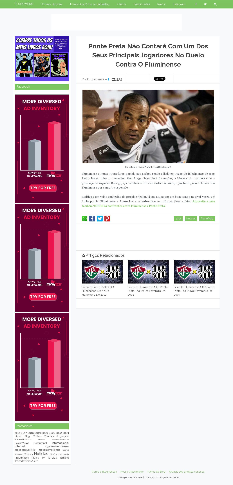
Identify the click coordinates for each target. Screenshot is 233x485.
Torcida (52, 457)
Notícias (191, 218)
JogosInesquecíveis (25, 449)
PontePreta (207, 218)
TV (43, 457)
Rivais (35, 457)
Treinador (20, 461)
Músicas (28, 454)
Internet (20, 446)
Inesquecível (40, 443)
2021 (52, 432)
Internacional (60, 443)
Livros (66, 450)
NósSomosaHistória (59, 454)
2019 (38, 432)
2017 (178, 218)
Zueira (34, 461)
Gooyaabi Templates (169, 477)
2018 (31, 432)
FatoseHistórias (23, 439)
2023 (66, 432)
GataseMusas (22, 443)
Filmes (41, 439)
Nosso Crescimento (132, 471)
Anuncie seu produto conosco (187, 471)
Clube (37, 436)
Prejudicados (22, 457)
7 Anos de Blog (156, 471)
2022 (59, 432)
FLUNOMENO (24, 4)
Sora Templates (135, 477)
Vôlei (28, 461)
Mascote (18, 454)
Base (18, 436)
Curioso (49, 436)
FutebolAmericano (60, 440)
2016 (17, 433)
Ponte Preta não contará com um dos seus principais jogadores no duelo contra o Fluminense (148, 55)
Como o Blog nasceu (104, 471)
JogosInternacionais (49, 449)
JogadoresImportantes (57, 446)
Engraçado (63, 436)
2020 (45, 432)
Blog (27, 436)
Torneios (64, 457)
